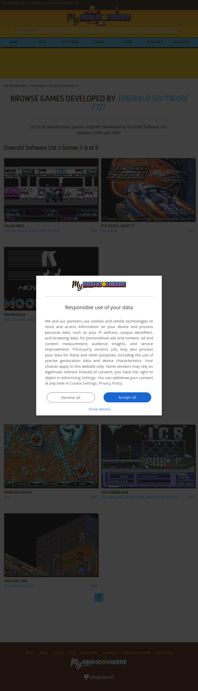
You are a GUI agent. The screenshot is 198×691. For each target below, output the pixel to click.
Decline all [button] (70, 397)
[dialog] (99, 345)
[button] (99, 409)
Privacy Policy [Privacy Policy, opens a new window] (110, 383)
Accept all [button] (127, 397)
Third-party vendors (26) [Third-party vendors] (94, 349)
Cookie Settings (83, 383)
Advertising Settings (78, 377)
